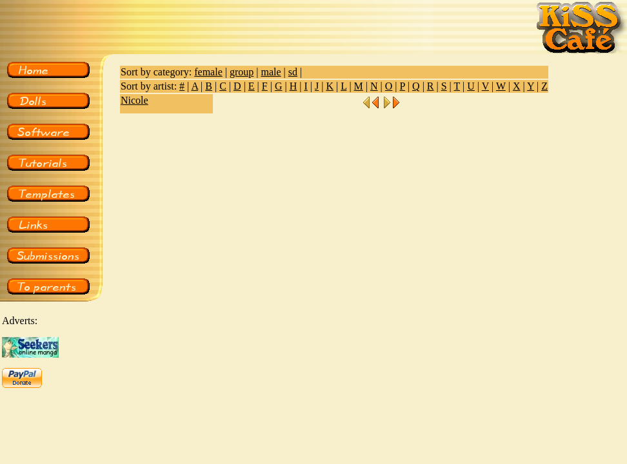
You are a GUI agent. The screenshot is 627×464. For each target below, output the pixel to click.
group (242, 71)
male (271, 71)
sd (292, 71)
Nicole (134, 100)
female (208, 71)
